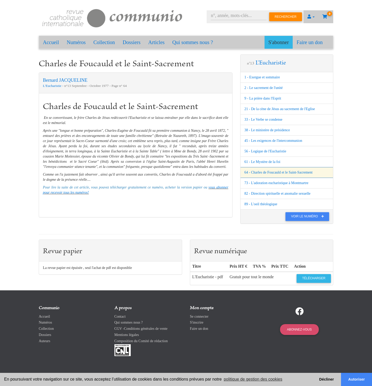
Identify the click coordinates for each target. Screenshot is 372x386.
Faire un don (310, 42)
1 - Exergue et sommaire (262, 77)
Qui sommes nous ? (192, 42)
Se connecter (199, 316)
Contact (120, 316)
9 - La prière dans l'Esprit (262, 98)
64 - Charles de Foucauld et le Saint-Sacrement (278, 172)
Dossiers (132, 42)
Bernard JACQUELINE (65, 80)
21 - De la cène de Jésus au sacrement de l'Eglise (279, 109)
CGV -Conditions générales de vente (141, 329)
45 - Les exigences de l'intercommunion (273, 141)
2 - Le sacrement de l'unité (263, 88)
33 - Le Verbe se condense (263, 119)
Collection (104, 42)
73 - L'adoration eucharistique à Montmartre (276, 183)
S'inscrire (196, 322)
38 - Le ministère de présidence (267, 130)
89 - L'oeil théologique (260, 204)
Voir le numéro (309, 216)
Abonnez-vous (299, 329)
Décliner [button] (326, 379)
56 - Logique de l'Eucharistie (265, 151)
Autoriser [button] (356, 379)
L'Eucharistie (52, 86)
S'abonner (278, 42)
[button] (311, 16)
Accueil (51, 42)
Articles (156, 42)
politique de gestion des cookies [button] (253, 379)
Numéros (76, 42)
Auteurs (44, 341)
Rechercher (286, 17)
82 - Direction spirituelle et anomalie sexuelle (277, 193)
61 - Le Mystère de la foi (262, 162)
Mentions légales (126, 335)
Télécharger (314, 278)
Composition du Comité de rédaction (141, 341)
